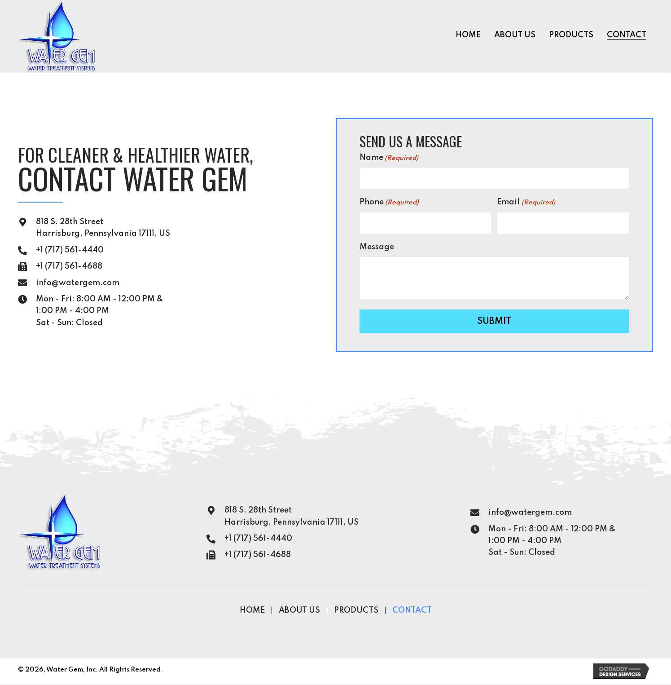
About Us (299, 611)
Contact (412, 611)
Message (377, 247)
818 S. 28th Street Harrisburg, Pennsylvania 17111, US (291, 517)
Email (526, 203)
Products (356, 611)
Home (252, 611)
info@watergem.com (77, 283)
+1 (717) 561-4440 (70, 251)
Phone (389, 203)
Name (389, 159)
